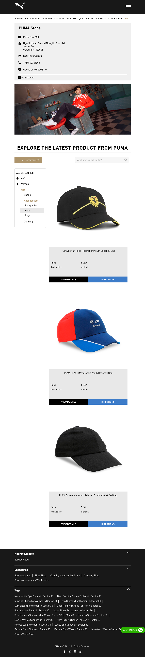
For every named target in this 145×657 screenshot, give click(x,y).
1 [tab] (70, 130)
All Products (117, 18)
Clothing (28, 221)
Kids (23, 190)
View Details (68, 279)
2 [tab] (75, 130)
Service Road (21, 559)
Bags (27, 215)
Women (25, 184)
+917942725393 (31, 62)
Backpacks (31, 205)
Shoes (27, 195)
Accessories (31, 201)
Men (23, 178)
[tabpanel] (72, 107)
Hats (27, 210)
